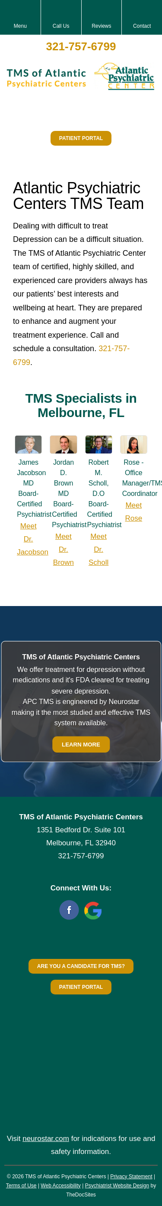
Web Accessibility (60, 1186)
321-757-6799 (81, 46)
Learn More (81, 744)
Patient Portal (81, 138)
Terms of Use (21, 1186)
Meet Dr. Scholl (98, 549)
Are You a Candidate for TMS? (81, 966)
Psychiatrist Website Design (117, 1186)
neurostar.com (45, 1138)
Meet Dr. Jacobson (32, 539)
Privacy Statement (131, 1176)
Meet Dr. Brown (63, 549)
